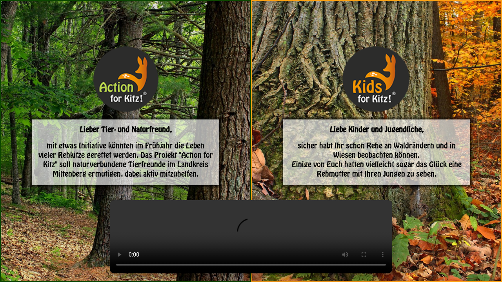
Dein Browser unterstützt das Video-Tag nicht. (251, 236)
